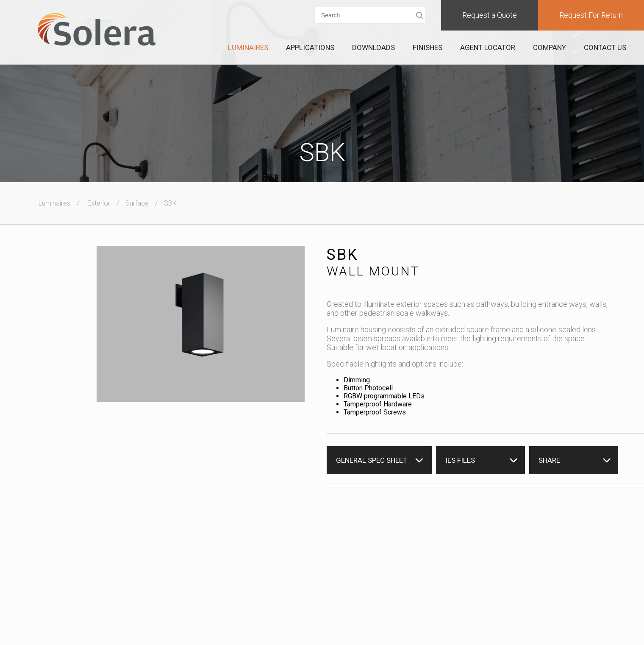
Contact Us (605, 47)
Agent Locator (487, 47)
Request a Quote (489, 15)
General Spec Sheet (371, 460)
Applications (310, 47)
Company (549, 47)
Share (549, 460)
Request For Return (591, 15)
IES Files (460, 460)
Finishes (427, 47)
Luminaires (248, 47)
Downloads (373, 47)
